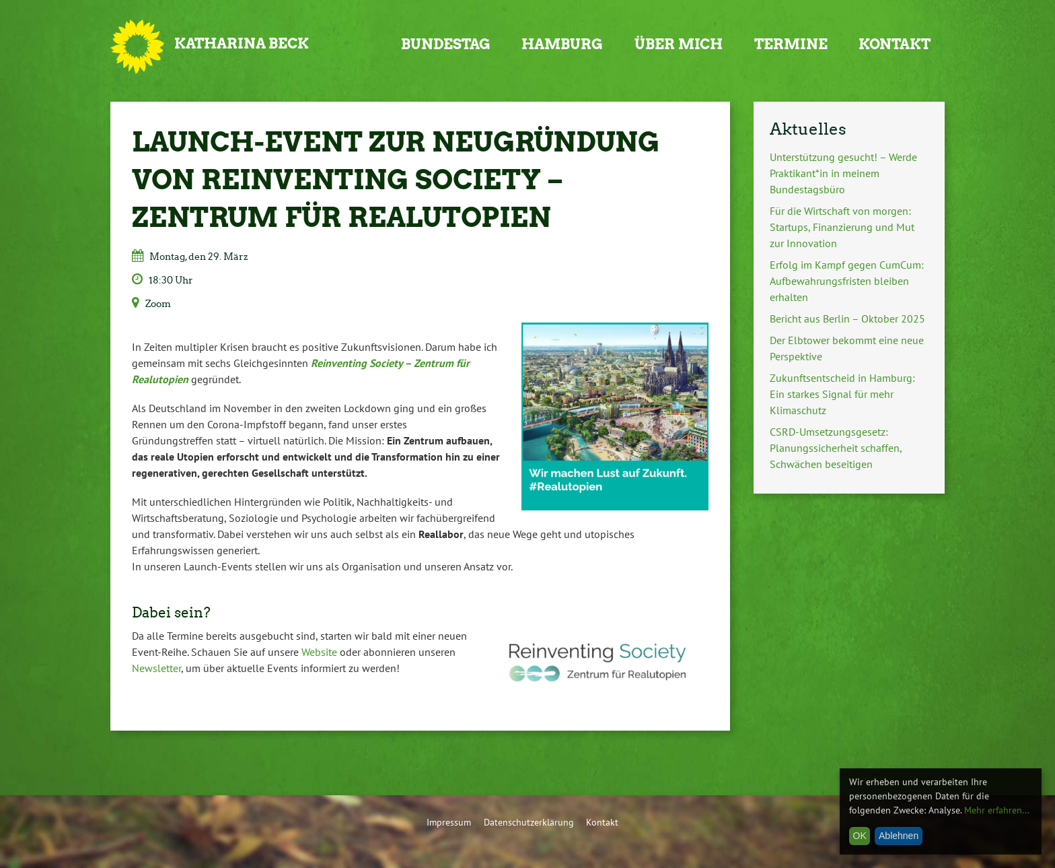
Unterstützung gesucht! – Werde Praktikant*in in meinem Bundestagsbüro (843, 173)
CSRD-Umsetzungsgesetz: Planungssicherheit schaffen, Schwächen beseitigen (836, 448)
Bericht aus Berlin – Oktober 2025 (847, 318)
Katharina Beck (241, 43)
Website (319, 652)
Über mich (678, 44)
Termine (791, 44)
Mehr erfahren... (996, 810)
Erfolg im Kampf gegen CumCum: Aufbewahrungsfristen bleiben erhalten (847, 281)
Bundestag (445, 44)
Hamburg (562, 44)
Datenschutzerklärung (529, 821)
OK (860, 835)
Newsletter (156, 668)
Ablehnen (898, 835)
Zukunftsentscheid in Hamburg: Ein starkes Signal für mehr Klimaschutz (842, 394)
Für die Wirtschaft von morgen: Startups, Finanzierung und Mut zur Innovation (842, 227)
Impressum (449, 821)
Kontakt (895, 44)
